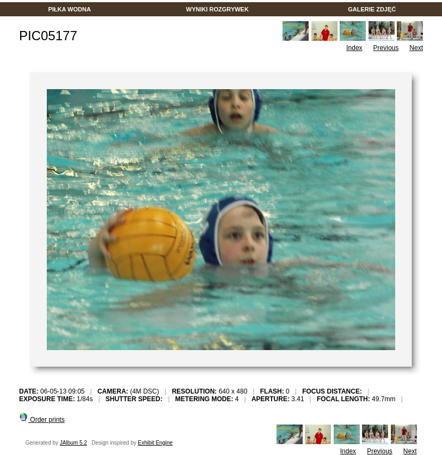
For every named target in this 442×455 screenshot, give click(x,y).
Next (416, 48)
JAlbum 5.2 (73, 443)
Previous (386, 48)
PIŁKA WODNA (69, 9)
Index (354, 48)
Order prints (42, 419)
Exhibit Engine (155, 443)
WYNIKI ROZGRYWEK (217, 9)
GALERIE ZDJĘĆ (372, 9)
